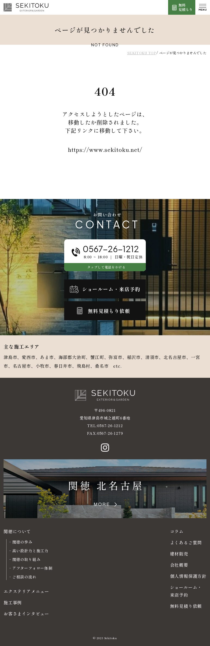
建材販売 (179, 553)
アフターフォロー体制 (32, 568)
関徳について (17, 531)
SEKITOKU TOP (141, 52)
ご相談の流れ (24, 576)
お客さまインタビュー (26, 613)
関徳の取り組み (26, 559)
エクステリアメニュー (26, 591)
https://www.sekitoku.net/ (105, 149)
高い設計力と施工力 (30, 550)
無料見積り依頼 (186, 606)
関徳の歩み (22, 542)
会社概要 (179, 565)
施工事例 (13, 602)
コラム (177, 531)
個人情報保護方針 (188, 576)
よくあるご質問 (186, 542)
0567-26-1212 (110, 425)
